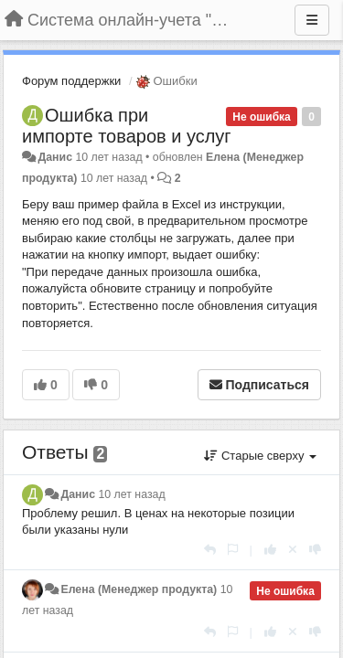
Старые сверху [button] (260, 455)
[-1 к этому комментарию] (315, 550)
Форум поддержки (71, 81)
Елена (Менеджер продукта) (138, 589)
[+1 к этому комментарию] (270, 550)
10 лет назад (131, 494)
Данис (55, 157)
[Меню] (312, 20)
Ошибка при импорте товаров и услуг (126, 125)
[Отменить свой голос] (292, 550)
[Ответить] (210, 550)
